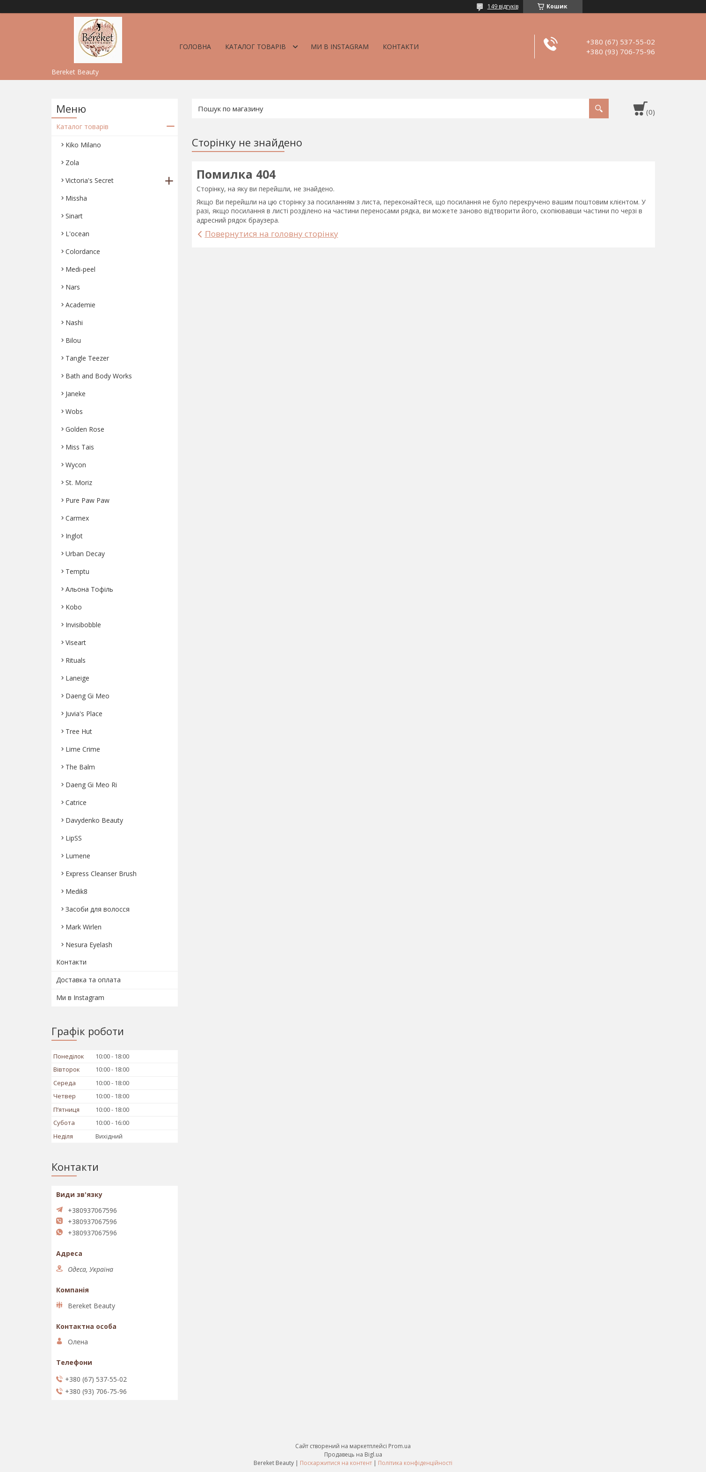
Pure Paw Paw (87, 500)
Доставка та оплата (88, 979)
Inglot (74, 535)
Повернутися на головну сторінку (271, 233)
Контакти (401, 46)
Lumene (78, 855)
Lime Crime (83, 749)
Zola (72, 162)
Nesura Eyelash (89, 944)
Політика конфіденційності (415, 1463)
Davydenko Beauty (94, 820)
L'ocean (77, 233)
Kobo (74, 606)
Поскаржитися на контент (336, 1463)
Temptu (77, 571)
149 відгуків (503, 6)
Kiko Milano (83, 144)
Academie (80, 304)
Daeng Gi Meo (87, 695)
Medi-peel (80, 269)
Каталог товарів (255, 46)
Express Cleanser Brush (101, 873)
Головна (195, 46)
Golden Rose (85, 429)
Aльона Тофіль (89, 589)
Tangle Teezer (87, 358)
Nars (73, 287)
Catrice (76, 802)
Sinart (74, 215)
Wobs (74, 411)
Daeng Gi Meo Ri (91, 784)
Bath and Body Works (99, 375)
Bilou (73, 340)
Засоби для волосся (98, 909)
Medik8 (76, 891)
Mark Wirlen (84, 926)
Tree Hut (79, 731)
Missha (76, 198)
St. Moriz (79, 482)
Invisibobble (83, 624)
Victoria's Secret (90, 180)
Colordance (83, 251)
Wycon (76, 464)
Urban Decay (85, 553)
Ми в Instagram (340, 46)
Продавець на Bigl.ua (353, 1454)
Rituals (76, 660)
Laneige (77, 678)
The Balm (80, 766)
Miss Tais (80, 446)
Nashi (74, 322)
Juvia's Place (84, 713)
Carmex (77, 518)
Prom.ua (399, 1446)
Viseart (76, 642)
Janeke (76, 393)
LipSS (74, 838)
